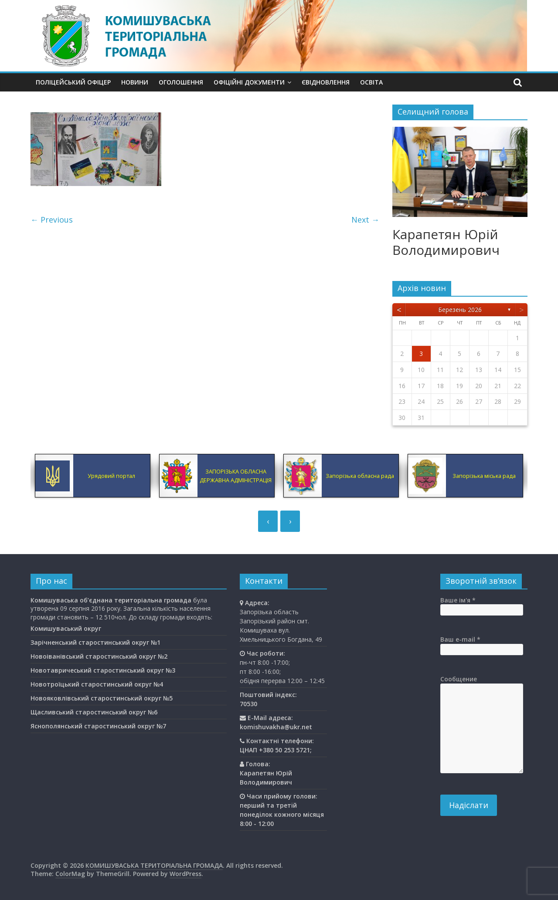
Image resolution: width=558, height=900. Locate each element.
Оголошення (181, 82)
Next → (365, 219)
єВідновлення (326, 82)
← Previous (52, 219)
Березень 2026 (460, 309)
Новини (134, 82)
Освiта (371, 82)
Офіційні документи (249, 82)
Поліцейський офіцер (73, 82)
